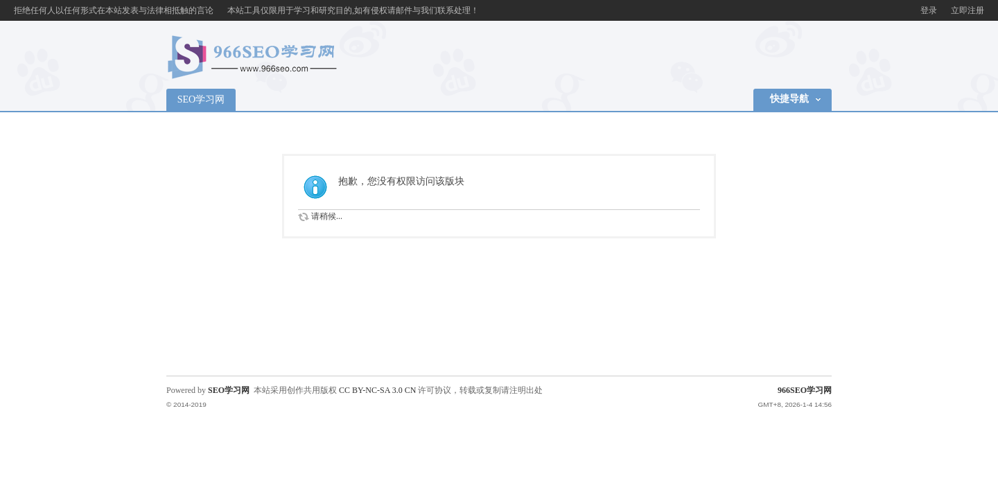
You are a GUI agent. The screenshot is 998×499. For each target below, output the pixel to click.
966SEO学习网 (805, 390)
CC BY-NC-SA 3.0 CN (377, 390)
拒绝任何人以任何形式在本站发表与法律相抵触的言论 (113, 10)
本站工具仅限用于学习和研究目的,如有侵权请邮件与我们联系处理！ (353, 10)
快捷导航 (789, 99)
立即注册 (967, 10)
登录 (928, 10)
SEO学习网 (201, 99)
